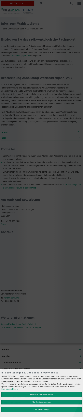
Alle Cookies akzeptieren (41, 402)
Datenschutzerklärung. (9, 389)
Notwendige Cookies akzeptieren (41, 394)
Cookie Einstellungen (41, 410)
